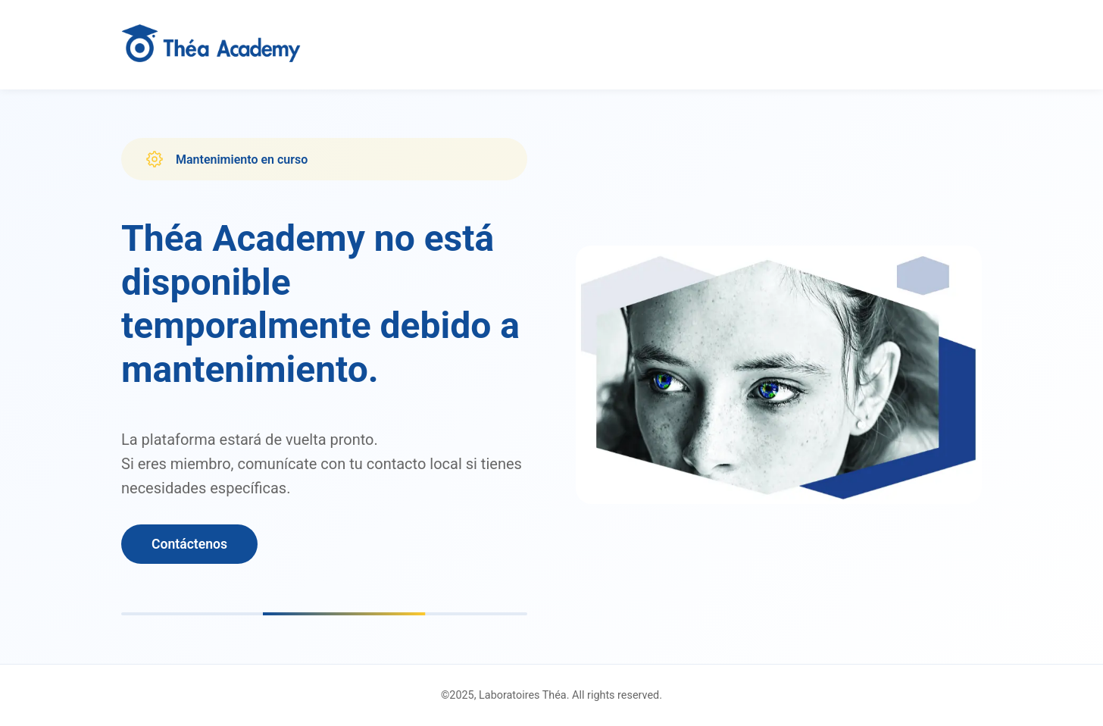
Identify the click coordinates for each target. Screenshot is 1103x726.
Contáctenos (189, 544)
